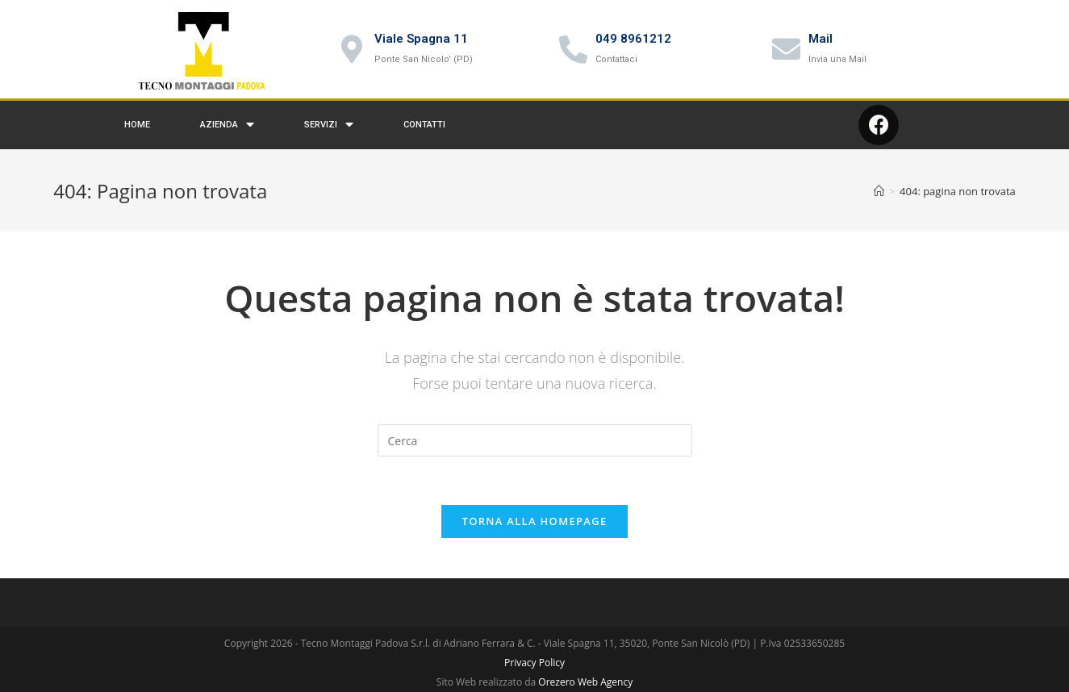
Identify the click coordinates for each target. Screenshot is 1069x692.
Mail (820, 38)
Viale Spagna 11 (421, 38)
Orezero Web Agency (585, 682)
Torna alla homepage (535, 521)
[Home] (879, 191)
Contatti (424, 124)
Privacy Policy (534, 662)
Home (137, 124)
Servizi (328, 125)
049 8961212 (633, 38)
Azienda (227, 125)
